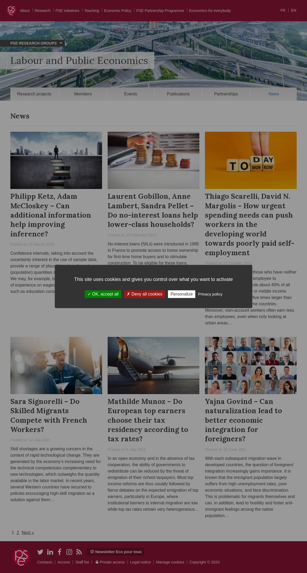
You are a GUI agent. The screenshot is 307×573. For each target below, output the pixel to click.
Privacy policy (210, 294)
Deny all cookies (144, 294)
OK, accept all (103, 294)
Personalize (181, 294)
